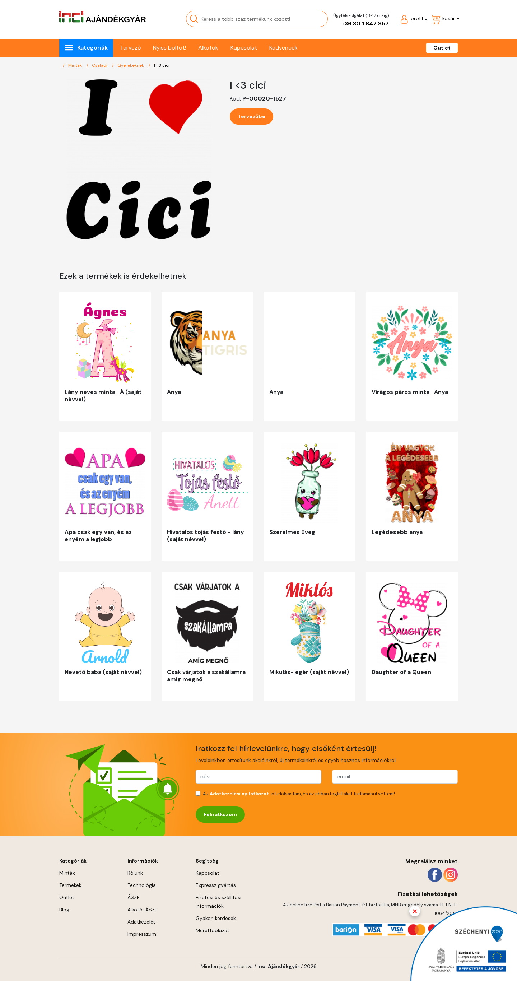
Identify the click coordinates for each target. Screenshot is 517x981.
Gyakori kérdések (216, 918)
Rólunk (135, 873)
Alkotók (208, 47)
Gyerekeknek (131, 65)
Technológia (141, 885)
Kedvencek (283, 47)
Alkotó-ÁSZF (142, 909)
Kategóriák (92, 47)
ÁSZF (133, 897)
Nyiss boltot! (169, 47)
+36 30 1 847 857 (365, 23)
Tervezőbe (251, 116)
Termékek (70, 885)
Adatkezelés (141, 922)
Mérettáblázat (212, 930)
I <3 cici (161, 65)
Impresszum (141, 934)
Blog (64, 909)
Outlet (442, 48)
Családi (100, 65)
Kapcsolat (243, 47)
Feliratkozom (220, 814)
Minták (75, 65)
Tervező (130, 47)
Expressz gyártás (216, 885)
